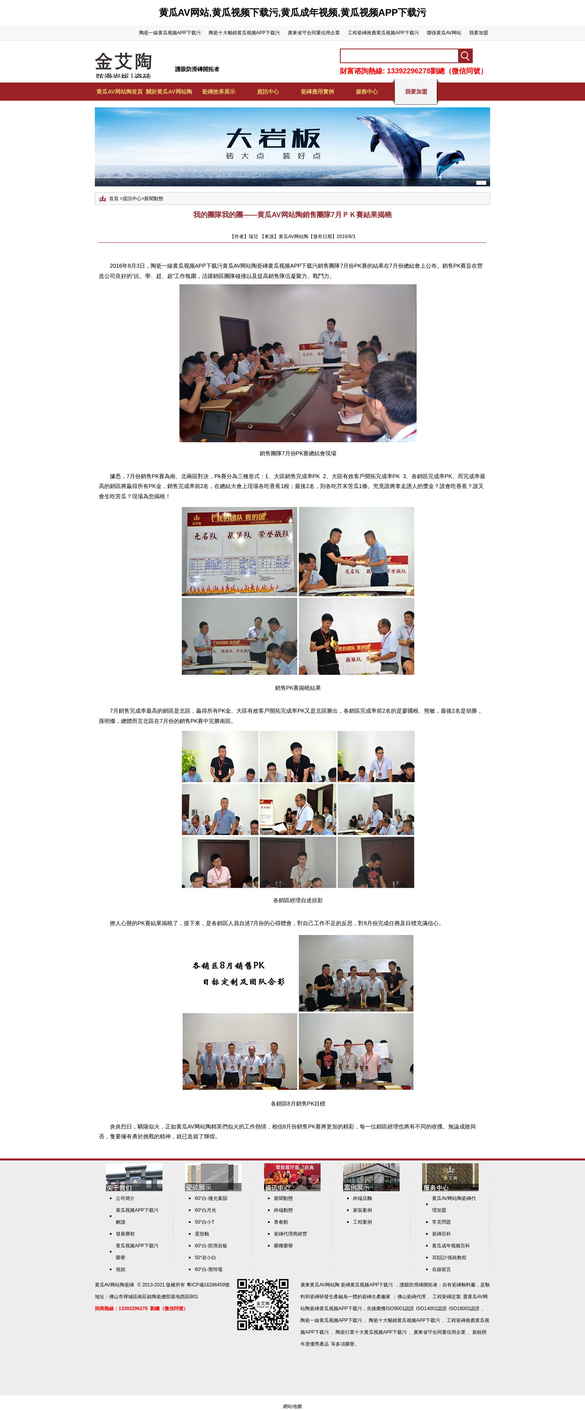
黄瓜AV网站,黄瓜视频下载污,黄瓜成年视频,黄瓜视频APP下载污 (292, 12)
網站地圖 (292, 1406)
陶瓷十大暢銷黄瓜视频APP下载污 (244, 33)
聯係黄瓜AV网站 (444, 33)
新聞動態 (153, 198)
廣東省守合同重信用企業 (314, 33)
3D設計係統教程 (449, 1257)
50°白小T (204, 1222)
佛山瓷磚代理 (411, 1296)
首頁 (114, 198)
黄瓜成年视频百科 (451, 1246)
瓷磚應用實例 (317, 91)
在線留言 (441, 1269)
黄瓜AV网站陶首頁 (119, 91)
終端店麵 (362, 1198)
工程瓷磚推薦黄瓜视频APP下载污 (383, 33)
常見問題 (441, 1222)
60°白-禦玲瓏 (209, 1269)
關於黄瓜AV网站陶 (169, 91)
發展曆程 (125, 1234)
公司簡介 (125, 1198)
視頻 (120, 1269)
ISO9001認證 (400, 1308)
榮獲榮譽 (283, 1246)
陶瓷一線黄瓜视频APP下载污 (170, 33)
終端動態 (283, 1210)
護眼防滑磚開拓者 (197, 69)
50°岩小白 (205, 1257)
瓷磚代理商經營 (290, 1234)
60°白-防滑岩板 (211, 1246)
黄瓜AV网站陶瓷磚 (114, 1285)
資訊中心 (268, 91)
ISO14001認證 (431, 1308)
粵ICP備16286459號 (208, 1285)
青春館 (281, 1222)
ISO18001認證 (464, 1308)
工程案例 (362, 1222)
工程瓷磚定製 (446, 1296)
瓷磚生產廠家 (376, 1296)
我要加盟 (478, 33)
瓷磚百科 (441, 1234)
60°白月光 (205, 1210)
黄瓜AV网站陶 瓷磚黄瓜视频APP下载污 (351, 1285)
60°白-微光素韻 (211, 1198)
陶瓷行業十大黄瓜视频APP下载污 (371, 1332)
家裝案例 (362, 1210)
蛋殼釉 (202, 1234)
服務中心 (367, 91)
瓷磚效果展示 (218, 91)
